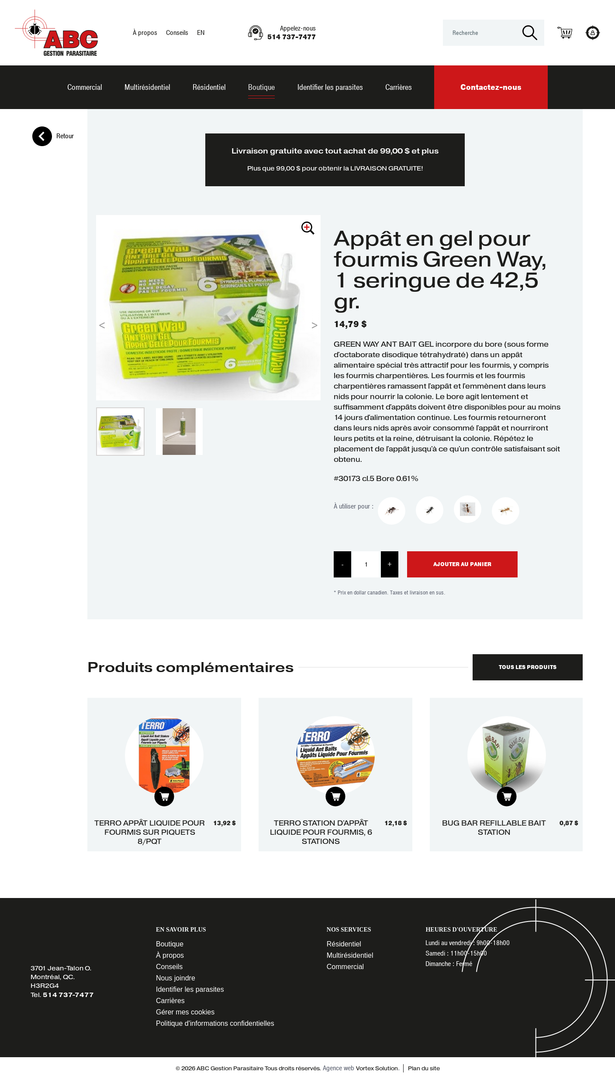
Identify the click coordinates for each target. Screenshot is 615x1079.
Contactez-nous (491, 87)
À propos (145, 33)
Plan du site (423, 1068)
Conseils (177, 33)
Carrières (398, 87)
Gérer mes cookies (185, 1012)
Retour (53, 136)
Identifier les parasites (330, 87)
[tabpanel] (164, 775)
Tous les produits (527, 667)
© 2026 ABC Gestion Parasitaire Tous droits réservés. (248, 1068)
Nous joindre (175, 978)
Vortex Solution (377, 1068)
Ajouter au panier (462, 564)
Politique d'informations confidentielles (215, 1023)
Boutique (261, 87)
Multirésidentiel (147, 87)
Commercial (84, 87)
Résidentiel (209, 87)
